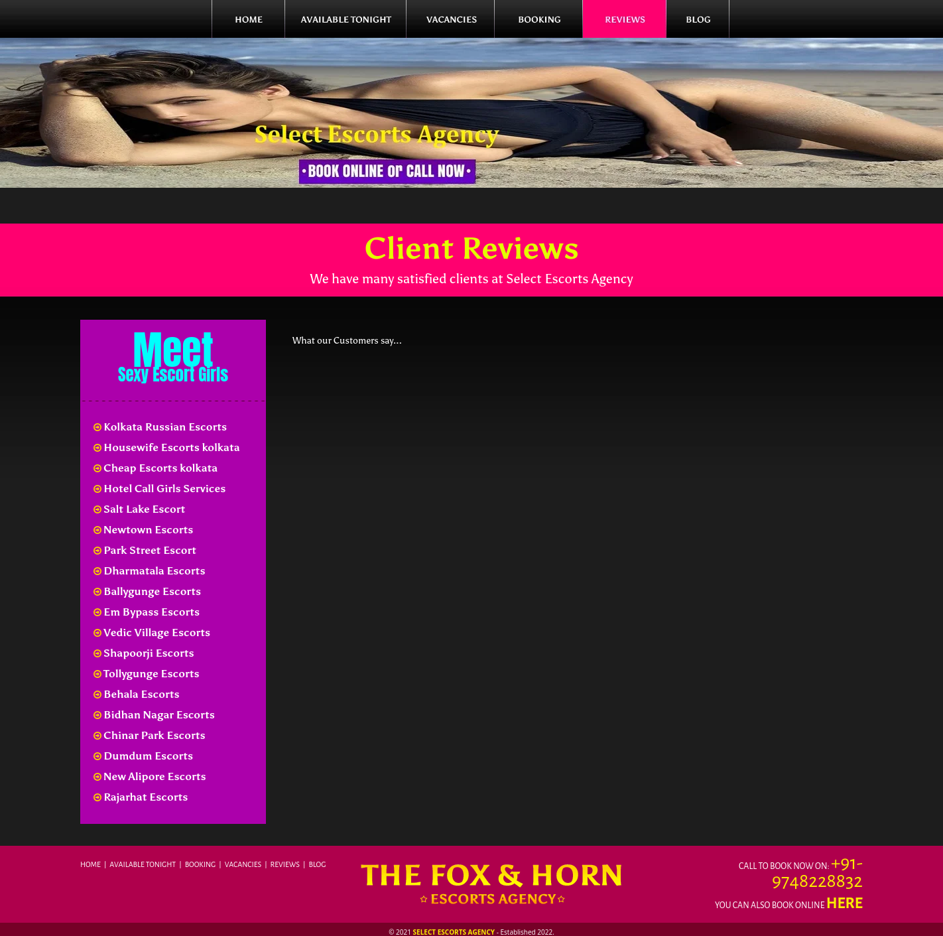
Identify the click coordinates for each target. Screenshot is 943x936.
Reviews (285, 864)
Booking (200, 864)
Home (90, 864)
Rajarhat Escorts (141, 797)
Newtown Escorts (143, 529)
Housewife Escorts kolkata (167, 447)
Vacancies (243, 864)
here (844, 903)
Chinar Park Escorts (150, 735)
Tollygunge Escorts (147, 673)
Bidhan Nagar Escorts (154, 714)
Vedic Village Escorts (152, 632)
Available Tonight (142, 864)
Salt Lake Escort (139, 509)
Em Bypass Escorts (147, 612)
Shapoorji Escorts (144, 653)
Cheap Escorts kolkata (156, 468)
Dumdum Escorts (143, 756)
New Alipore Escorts (150, 776)
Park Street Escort (145, 550)
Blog (317, 864)
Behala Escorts (137, 694)
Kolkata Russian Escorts (160, 427)
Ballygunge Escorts (147, 591)
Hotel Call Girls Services (159, 488)
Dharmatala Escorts (149, 571)
